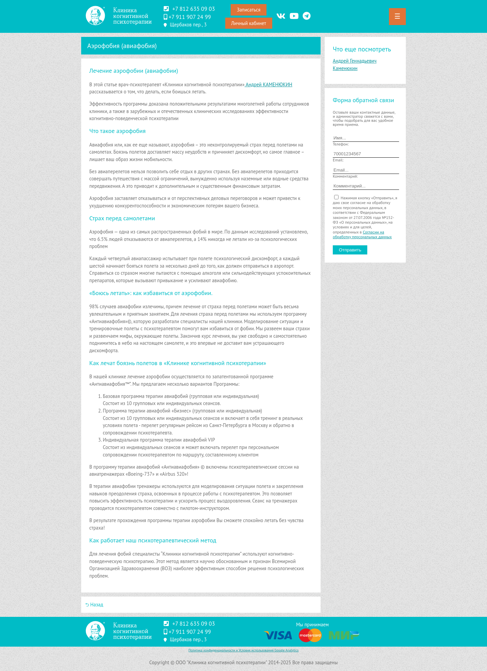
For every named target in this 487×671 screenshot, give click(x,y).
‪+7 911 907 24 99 (189, 17)
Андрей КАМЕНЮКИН (268, 84)
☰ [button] (397, 16)
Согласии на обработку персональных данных (362, 234)
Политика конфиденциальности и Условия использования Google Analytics (243, 650)
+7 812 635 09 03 (193, 9)
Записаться (248, 9)
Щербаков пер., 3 (188, 24)
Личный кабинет (248, 23)
